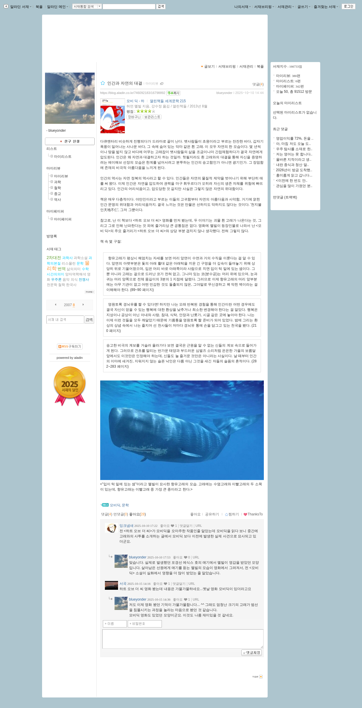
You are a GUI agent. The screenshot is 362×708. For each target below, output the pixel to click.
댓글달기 (186, 525)
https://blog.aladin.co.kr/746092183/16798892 (132, 93)
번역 (62, 268)
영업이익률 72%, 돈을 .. (294, 138)
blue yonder (66, 37)
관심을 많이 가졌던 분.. (294, 186)
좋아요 (195, 514)
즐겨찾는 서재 (326, 7)
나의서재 (242, 7)
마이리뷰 (53, 168)
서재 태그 (53, 249)
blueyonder (224, 93)
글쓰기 (303, 7)
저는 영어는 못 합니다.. (294, 154)
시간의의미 (55, 274)
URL (198, 525)
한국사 (71, 285)
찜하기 (232, 514)
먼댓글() (120, 514)
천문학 (52, 285)
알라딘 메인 (57, 7)
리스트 (51, 149)
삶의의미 (74, 269)
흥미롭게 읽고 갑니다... (294, 175)
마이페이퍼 (55, 211)
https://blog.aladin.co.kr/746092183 (80, 43)
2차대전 (54, 257)
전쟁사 (84, 279)
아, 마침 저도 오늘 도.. (293, 144)
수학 (85, 269)
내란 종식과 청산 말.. (292, 165)
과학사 (67, 258)
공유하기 (212, 514)
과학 (57, 182)
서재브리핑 (264, 7)
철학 (57, 188)
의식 (74, 279)
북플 (39, 7)
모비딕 (115, 505)
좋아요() (137, 514)
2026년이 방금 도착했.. (294, 170)
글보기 (209, 66)
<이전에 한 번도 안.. (292, 181)
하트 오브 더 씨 (147, 220)
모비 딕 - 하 (136, 101)
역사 (57, 200)
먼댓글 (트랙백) (285, 197)
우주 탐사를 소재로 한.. (294, 149)
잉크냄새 (126, 526)
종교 (57, 194)
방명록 (51, 236)
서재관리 (286, 7)
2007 (68, 305)
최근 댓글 (280, 129)
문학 (80, 263)
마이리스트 (63, 157)
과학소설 (81, 258)
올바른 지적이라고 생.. (293, 159)
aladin (78, 357)
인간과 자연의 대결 (124, 83)
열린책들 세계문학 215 (168, 101)
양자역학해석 (75, 274)
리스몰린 (69, 263)
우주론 (56, 279)
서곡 (123, 584)
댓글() (258, 84)
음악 (66, 279)
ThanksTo (253, 514)
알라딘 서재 (20, 7)
